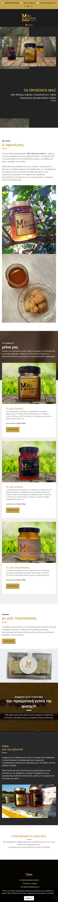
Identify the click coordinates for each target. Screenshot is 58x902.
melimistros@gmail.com (48, 3)
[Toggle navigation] (29, 25)
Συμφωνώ (29, 898)
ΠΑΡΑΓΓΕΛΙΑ (13, 429)
